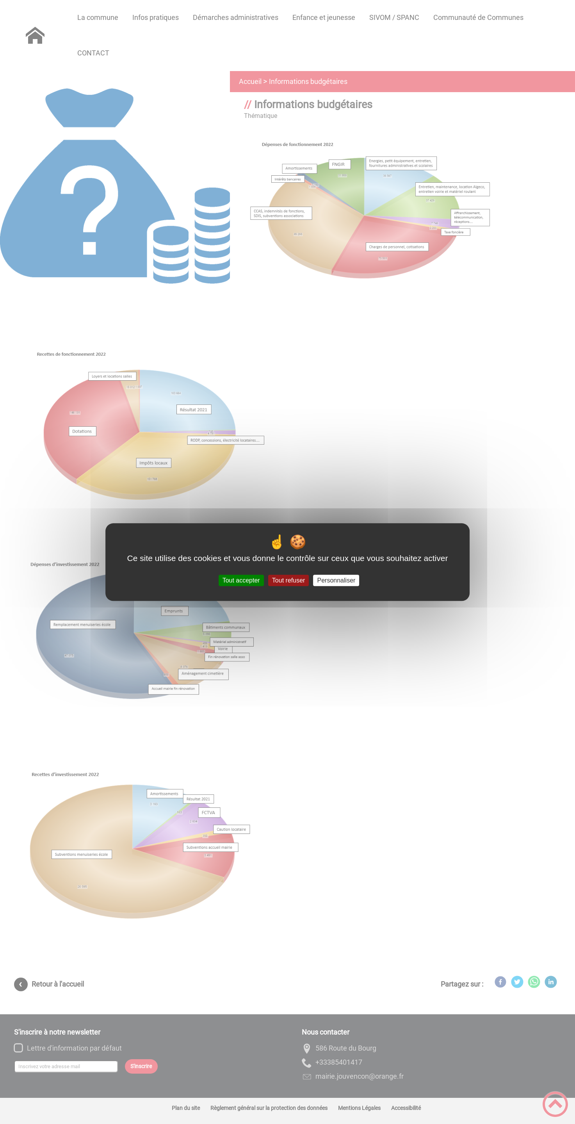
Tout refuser (288, 580)
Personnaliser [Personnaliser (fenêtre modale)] (336, 580)
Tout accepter (241, 580)
